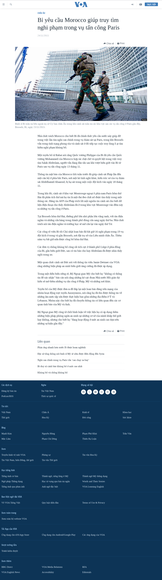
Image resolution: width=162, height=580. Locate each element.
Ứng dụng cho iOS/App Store (15, 534)
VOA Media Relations (52, 566)
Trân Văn (127, 433)
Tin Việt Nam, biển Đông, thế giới (18, 460)
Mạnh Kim (7, 433)
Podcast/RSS (7, 396)
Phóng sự (46, 454)
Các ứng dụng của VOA (93, 534)
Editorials (86, 572)
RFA (84, 566)
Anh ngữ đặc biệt (50, 486)
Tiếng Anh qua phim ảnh (13, 486)
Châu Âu (41, 12)
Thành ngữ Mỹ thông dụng (94, 476)
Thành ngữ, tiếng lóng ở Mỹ (55, 476)
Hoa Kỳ (45, 417)
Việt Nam (6, 412)
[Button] (108, 43)
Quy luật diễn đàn (50, 502)
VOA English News (11, 572)
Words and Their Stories (93, 481)
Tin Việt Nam (47, 391)
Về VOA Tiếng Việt (11, 502)
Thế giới (5, 417)
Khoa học (127, 412)
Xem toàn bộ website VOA (14, 518)
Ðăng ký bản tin (9, 391)
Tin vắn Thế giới (49, 460)
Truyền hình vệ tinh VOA (13, 454)
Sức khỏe (127, 417)
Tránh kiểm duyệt (10, 550)
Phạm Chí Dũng (49, 438)
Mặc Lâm (6, 438)
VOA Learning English (93, 486)
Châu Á (45, 412)
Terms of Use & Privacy (93, 502)
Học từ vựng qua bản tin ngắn (56, 481)
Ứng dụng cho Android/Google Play (58, 534)
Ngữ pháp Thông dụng (12, 481)
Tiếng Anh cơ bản (10, 476)
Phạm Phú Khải (89, 433)
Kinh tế (85, 412)
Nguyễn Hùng (48, 433)
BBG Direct (7, 566)
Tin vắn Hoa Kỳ (89, 454)
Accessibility (48, 572)
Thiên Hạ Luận (89, 438)
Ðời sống (86, 417)
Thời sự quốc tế (48, 396)
